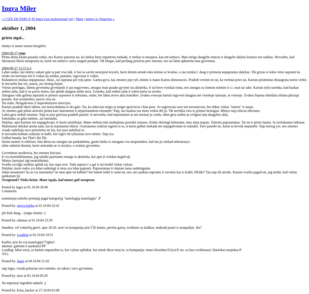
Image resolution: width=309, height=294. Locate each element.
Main (79, 19)
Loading (22, 235)
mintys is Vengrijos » (100, 19)
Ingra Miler (19, 8)
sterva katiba (25, 205)
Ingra (20, 261)
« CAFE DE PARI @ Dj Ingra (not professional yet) (38, 19)
